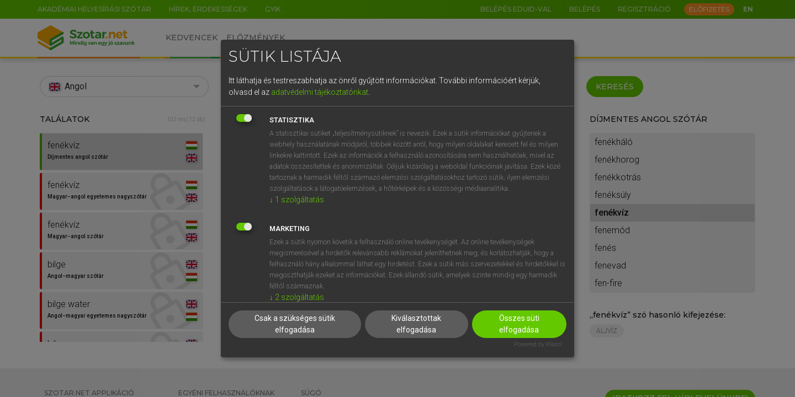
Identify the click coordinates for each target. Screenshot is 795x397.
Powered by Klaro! (538, 344)
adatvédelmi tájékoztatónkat (319, 92)
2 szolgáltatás (296, 297)
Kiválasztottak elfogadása (416, 324)
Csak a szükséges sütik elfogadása (295, 324)
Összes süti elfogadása (519, 324)
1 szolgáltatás (296, 199)
